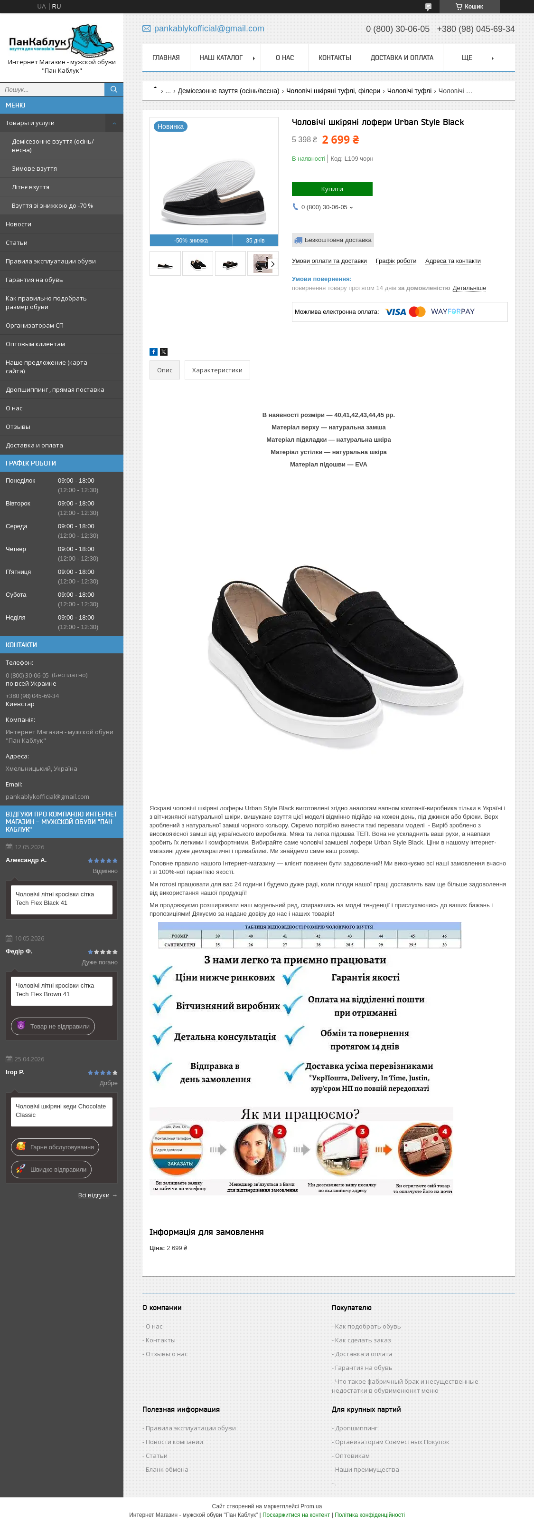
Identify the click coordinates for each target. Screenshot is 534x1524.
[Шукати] (113, 89)
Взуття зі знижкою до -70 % (52, 205)
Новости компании (174, 1441)
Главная (166, 57)
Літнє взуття (30, 187)
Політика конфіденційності (370, 1515)
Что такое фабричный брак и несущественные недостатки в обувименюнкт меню (405, 1386)
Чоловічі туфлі (409, 91)
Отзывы (18, 426)
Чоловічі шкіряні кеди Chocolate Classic (61, 1110)
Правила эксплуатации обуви (51, 261)
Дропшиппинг (356, 1428)
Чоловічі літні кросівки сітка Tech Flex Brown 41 (55, 990)
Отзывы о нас (166, 1353)
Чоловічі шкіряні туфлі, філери (333, 91)
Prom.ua (311, 1506)
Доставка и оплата (34, 445)
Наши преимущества (367, 1469)
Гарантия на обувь (34, 279)
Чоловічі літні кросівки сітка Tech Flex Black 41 (55, 898)
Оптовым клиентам (35, 344)
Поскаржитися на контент (296, 1515)
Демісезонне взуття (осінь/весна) (53, 145)
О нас (14, 408)
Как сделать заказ (363, 1340)
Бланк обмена (167, 1469)
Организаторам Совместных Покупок (392, 1441)
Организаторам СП (35, 325)
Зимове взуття (34, 168)
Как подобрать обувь (368, 1326)
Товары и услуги (30, 122)
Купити (332, 188)
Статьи (17, 242)
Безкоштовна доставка (338, 239)
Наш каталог (221, 57)
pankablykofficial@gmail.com (47, 796)
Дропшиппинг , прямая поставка (55, 389)
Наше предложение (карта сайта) (46, 366)
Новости (18, 224)
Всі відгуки (94, 1195)
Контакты (335, 57)
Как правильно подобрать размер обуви (46, 302)
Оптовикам (352, 1455)
